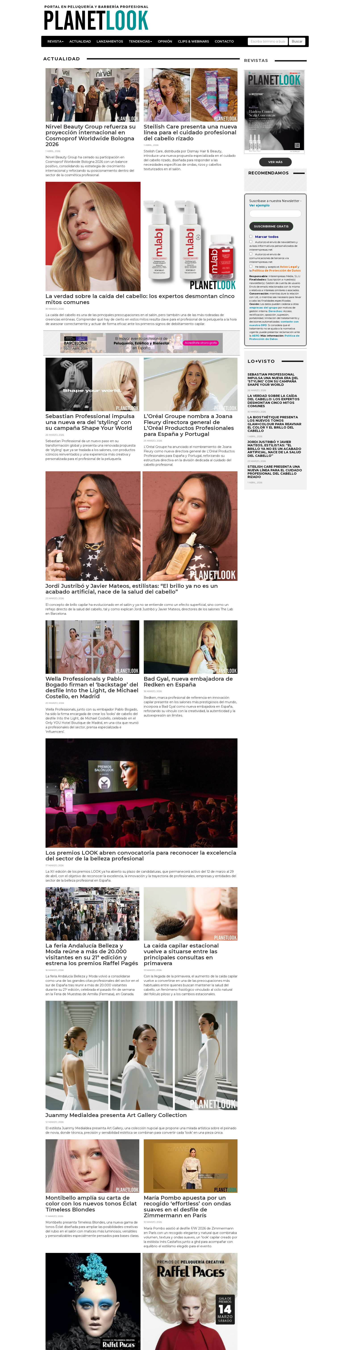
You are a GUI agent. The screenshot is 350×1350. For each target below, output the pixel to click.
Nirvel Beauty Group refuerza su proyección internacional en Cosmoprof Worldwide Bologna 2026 (91, 135)
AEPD (255, 335)
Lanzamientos (110, 41)
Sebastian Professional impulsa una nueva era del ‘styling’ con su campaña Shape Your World (90, 422)
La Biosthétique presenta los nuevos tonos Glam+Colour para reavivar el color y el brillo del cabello (274, 424)
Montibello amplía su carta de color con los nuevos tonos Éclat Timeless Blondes (91, 1204)
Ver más (275, 162)
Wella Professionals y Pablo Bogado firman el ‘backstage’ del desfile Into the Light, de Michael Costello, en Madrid (92, 688)
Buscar (297, 41)
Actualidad (80, 41)
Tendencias (140, 41)
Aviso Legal (288, 266)
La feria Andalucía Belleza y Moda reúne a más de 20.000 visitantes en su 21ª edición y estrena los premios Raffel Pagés (92, 954)
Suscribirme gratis (271, 226)
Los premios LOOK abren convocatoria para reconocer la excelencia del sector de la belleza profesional (141, 856)
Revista (56, 41)
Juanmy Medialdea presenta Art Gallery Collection (116, 1115)
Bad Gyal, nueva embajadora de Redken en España (188, 682)
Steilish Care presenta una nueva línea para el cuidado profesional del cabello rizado (190, 132)
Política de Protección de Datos (276, 270)
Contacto (224, 41)
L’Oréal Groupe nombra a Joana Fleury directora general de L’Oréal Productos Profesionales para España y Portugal (189, 425)
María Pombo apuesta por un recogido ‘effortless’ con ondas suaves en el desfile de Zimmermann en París (187, 1207)
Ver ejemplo (259, 205)
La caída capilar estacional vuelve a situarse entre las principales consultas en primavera (181, 954)
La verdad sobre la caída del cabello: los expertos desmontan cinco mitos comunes (140, 299)
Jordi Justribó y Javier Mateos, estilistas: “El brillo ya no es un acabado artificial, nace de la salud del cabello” (132, 589)
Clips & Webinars (193, 41)
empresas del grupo (263, 307)
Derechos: (276, 311)
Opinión (165, 41)
